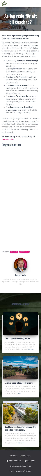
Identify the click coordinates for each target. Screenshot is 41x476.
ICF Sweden (30, 461)
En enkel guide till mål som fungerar (19, 382)
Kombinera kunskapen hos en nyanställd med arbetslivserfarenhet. (20, 428)
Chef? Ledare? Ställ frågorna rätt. (18, 338)
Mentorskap (24, 252)
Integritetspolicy (13, 461)
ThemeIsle (27, 471)
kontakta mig (7, 139)
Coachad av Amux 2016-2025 (20, 466)
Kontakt (13, 456)
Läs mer (31, 349)
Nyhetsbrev (26, 456)
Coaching (14, 252)
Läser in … (20, 198)
